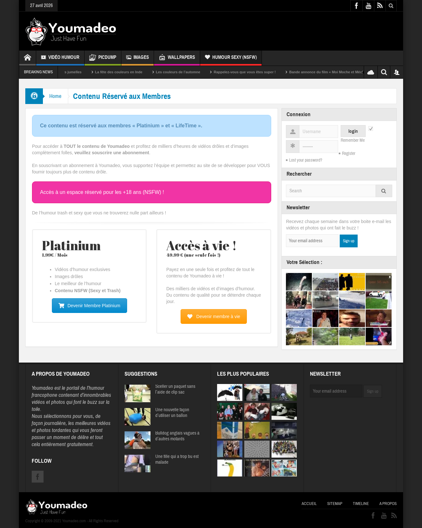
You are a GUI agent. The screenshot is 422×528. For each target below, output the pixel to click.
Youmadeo (42, 388)
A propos (388, 503)
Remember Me (353, 140)
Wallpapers (177, 58)
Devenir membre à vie (213, 316)
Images (137, 58)
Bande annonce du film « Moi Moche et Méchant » (342, 72)
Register (348, 153)
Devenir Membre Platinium (89, 305)
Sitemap (334, 503)
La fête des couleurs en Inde (129, 72)
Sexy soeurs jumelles (75, 72)
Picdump (103, 58)
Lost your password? (305, 160)
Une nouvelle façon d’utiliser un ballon (172, 413)
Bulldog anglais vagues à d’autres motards (177, 436)
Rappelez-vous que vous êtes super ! (256, 72)
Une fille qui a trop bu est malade (177, 459)
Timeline (361, 503)
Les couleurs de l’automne (189, 72)
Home (55, 96)
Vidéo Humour (60, 58)
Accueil (309, 503)
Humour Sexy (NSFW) (231, 58)
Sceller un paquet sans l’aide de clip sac (175, 389)
